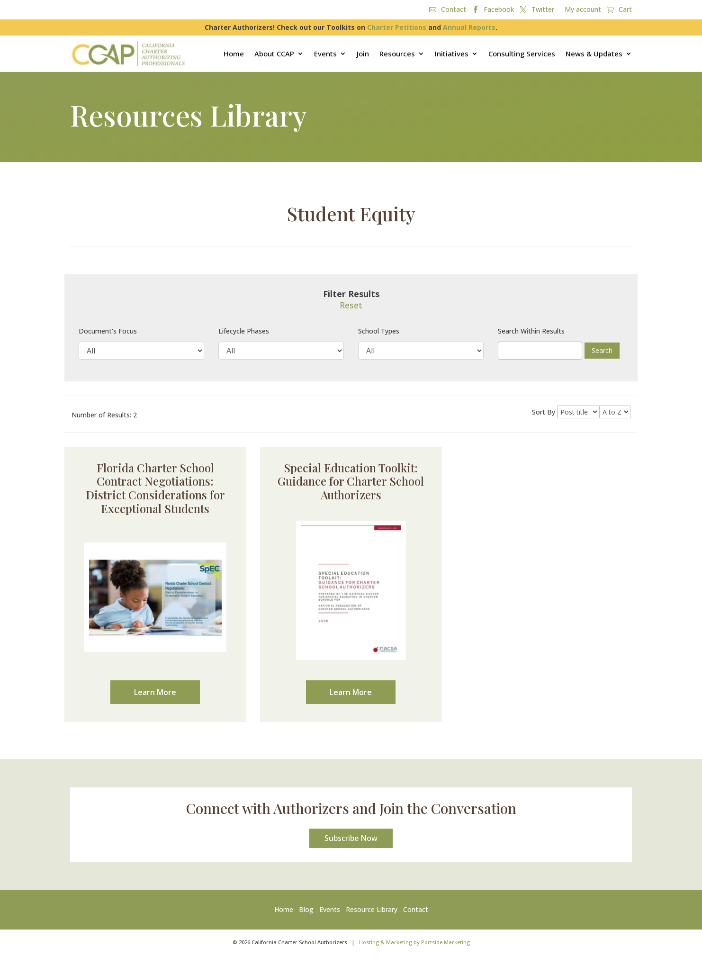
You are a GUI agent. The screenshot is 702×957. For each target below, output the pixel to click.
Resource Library (371, 911)
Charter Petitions (396, 27)
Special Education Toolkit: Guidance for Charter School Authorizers (351, 481)
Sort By (543, 411)
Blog (306, 911)
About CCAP (274, 53)
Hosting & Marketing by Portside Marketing (414, 944)
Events (325, 53)
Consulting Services (521, 53)
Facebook (499, 10)
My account (583, 10)
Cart (625, 10)
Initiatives (451, 53)
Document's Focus (108, 330)
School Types (378, 330)
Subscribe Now (351, 840)
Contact (453, 10)
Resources (397, 53)
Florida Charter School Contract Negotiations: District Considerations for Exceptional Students (155, 488)
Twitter (542, 10)
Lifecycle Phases (243, 330)
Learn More (155, 692)
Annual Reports (469, 27)
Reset (351, 305)
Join (363, 53)
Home (234, 53)
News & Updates (594, 53)
